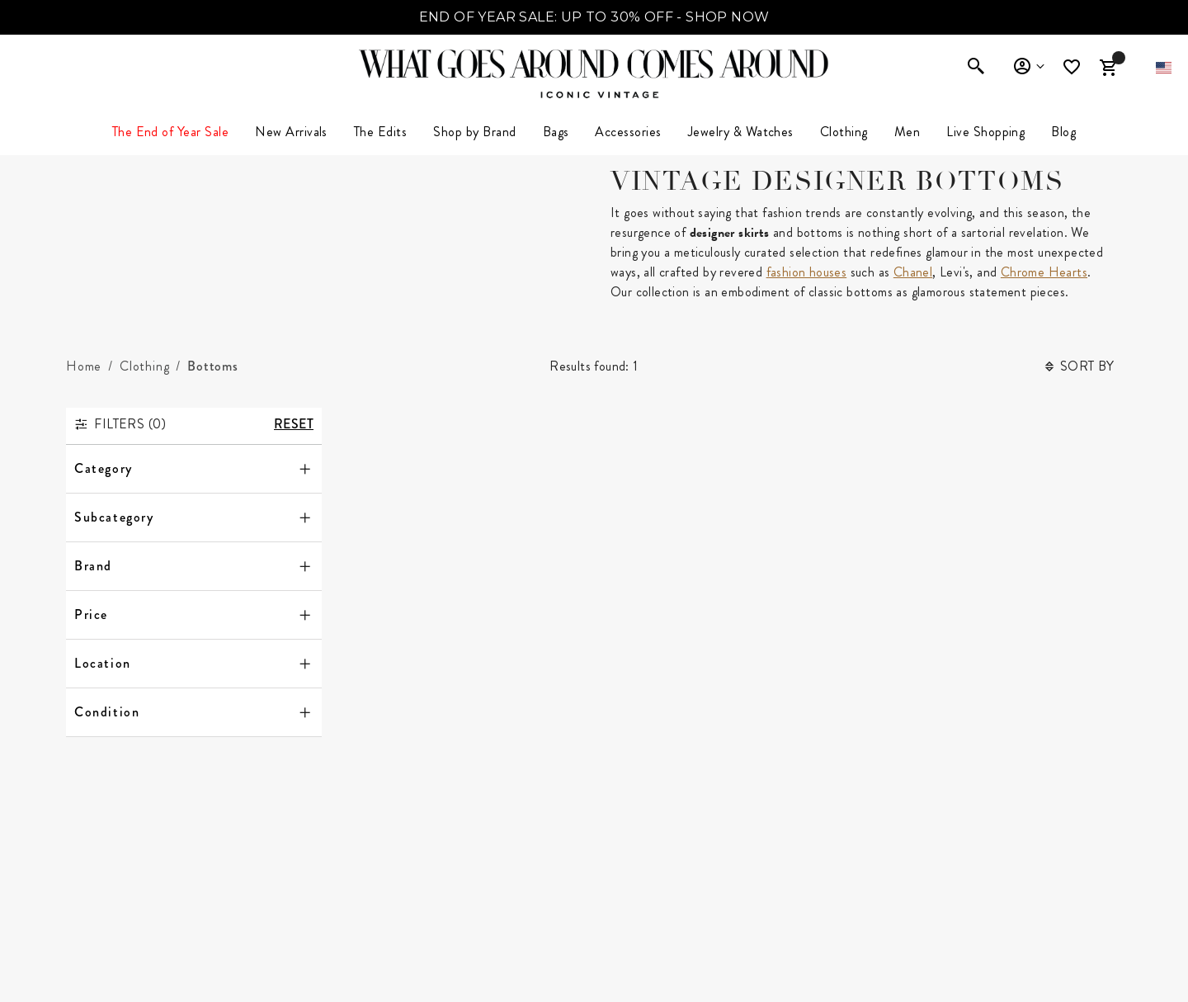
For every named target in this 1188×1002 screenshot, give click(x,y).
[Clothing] (144, 366)
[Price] (194, 615)
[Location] (194, 664)
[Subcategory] (194, 517)
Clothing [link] (844, 131)
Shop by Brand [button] (474, 131)
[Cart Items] (1108, 68)
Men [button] (907, 131)
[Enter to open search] (976, 67)
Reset (294, 423)
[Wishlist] (1073, 67)
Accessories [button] (628, 131)
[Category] (194, 469)
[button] (1163, 67)
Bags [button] (556, 131)
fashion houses (806, 271)
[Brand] (194, 566)
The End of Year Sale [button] (170, 131)
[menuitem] (291, 132)
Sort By (1080, 366)
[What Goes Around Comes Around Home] (594, 64)
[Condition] (194, 712)
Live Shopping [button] (985, 131)
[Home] (83, 366)
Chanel (912, 271)
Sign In (1028, 67)
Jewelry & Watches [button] (741, 131)
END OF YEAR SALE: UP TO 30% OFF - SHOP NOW (594, 17)
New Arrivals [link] (291, 131)
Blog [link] (1063, 131)
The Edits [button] (380, 131)
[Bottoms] (212, 366)
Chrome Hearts (1044, 271)
